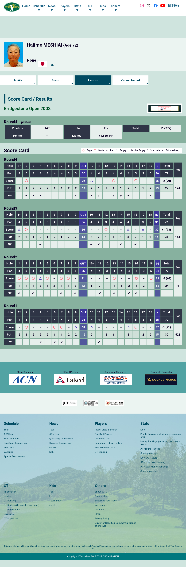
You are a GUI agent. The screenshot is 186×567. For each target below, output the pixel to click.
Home (26, 6)
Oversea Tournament (60, 449)
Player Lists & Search (106, 436)
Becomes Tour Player (106, 507)
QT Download (11, 525)
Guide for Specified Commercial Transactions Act (115, 531)
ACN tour (9, 441)
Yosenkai (8, 458)
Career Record (130, 80)
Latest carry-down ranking (108, 449)
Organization (101, 503)
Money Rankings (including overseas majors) (160, 450)
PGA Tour (9, 454)
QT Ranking (101, 458)
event (52, 512)
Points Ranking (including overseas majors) (160, 442)
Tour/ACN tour (11, 445)
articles (8, 503)
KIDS (51, 458)
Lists (143, 436)
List (51, 503)
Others (52, 454)
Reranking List (102, 445)
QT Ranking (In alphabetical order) (21, 512)
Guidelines (9, 520)
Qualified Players (103, 441)
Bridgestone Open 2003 (29, 108)
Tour (6, 436)
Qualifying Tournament (15, 449)
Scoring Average (149, 460)
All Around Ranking (150, 455)
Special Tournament (14, 463)
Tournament (55, 507)
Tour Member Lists (105, 454)
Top (51, 498)
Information (10, 498)
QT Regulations (12, 516)
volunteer (100, 516)
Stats (55, 80)
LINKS (98, 520)
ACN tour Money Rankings (154, 473)
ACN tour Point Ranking (152, 469)
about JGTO (101, 498)
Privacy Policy (102, 525)
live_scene (100, 512)
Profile (18, 80)
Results (93, 80)
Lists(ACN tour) (148, 464)
